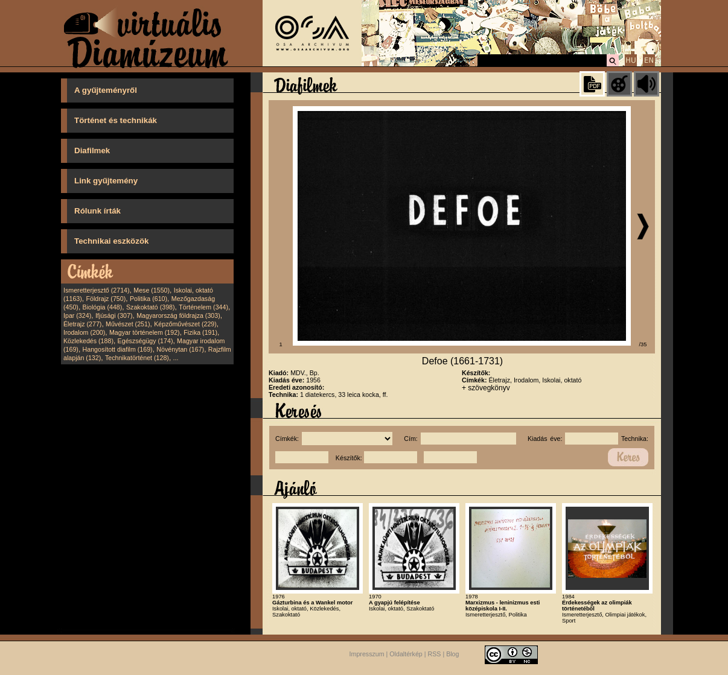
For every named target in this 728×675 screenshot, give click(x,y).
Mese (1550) (151, 290)
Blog (452, 654)
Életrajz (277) (82, 324)
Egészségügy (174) (145, 340)
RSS (434, 654)
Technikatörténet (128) (137, 357)
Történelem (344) (203, 307)
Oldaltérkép (406, 654)
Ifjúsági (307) (114, 315)
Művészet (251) (128, 324)
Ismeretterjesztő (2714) (96, 290)
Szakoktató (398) (150, 307)
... (176, 357)
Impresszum (367, 654)
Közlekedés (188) (88, 340)
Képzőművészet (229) (185, 324)
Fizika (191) (200, 332)
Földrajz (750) (106, 298)
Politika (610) (148, 298)
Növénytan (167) (180, 349)
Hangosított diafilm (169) (118, 349)
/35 (643, 344)
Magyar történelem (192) (144, 332)
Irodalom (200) (84, 332)
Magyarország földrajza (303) (178, 315)
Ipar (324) (77, 315)
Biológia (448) (103, 307)
